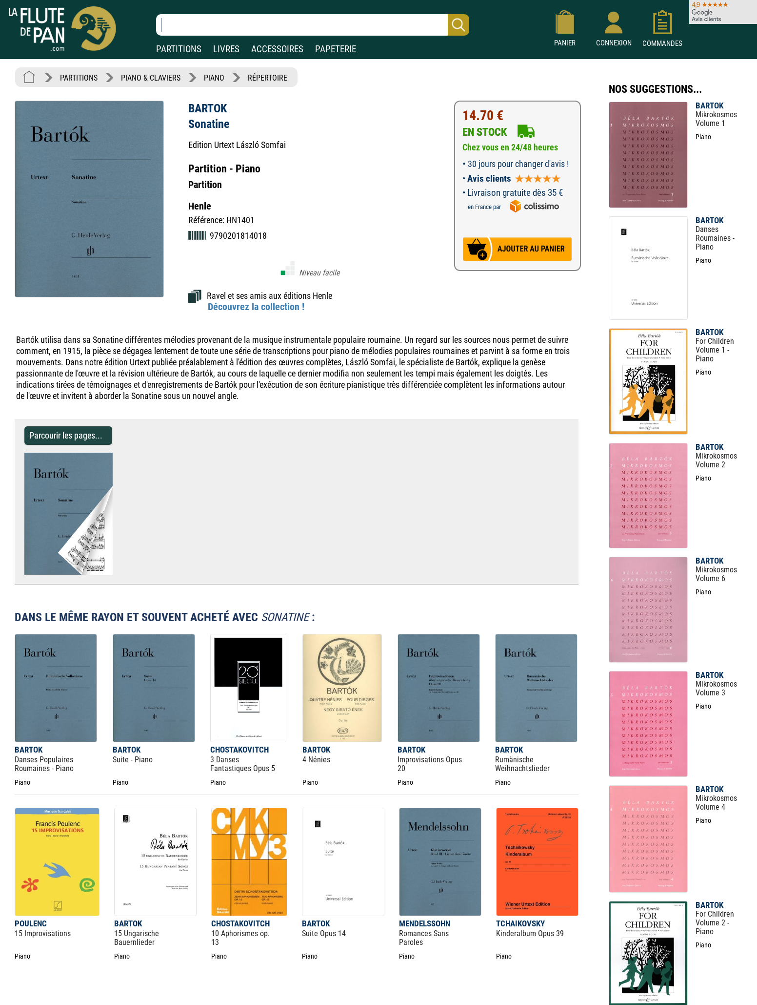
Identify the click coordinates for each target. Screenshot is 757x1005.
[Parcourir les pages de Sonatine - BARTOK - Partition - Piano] (108, 572)
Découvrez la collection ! (256, 307)
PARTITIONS (178, 49)
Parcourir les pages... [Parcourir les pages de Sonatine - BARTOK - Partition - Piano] (65, 435)
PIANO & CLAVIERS (150, 78)
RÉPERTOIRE (267, 78)
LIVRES (226, 49)
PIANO (214, 78)
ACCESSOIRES (277, 49)
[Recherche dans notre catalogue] (312, 25)
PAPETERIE (335, 49)
